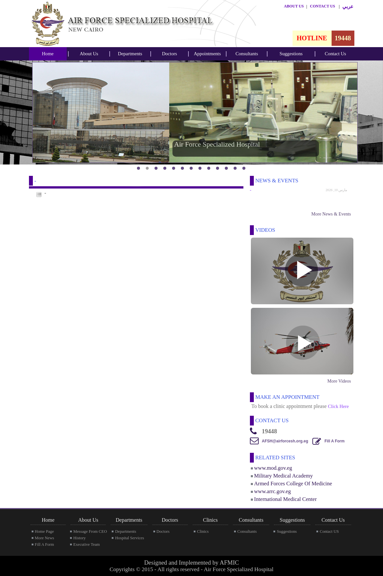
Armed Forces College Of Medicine (293, 483)
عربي (347, 6)
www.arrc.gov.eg (272, 491)
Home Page (44, 531)
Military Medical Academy (283, 476)
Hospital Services (129, 538)
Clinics (203, 531)
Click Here (338, 406)
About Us (89, 53)
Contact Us (335, 53)
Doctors (169, 53)
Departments (130, 53)
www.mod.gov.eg (273, 468)
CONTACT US (322, 6)
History (79, 538)
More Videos (339, 381)
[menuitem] (48, 53)
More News (44, 538)
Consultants (247, 53)
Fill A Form (334, 441)
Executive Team (86, 544)
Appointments (207, 53)
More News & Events (331, 214)
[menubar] (48, 53)
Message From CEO (90, 531)
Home (48, 53)
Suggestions (291, 53)
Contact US (329, 531)
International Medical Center (285, 499)
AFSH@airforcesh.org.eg (285, 441)
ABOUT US (294, 6)
